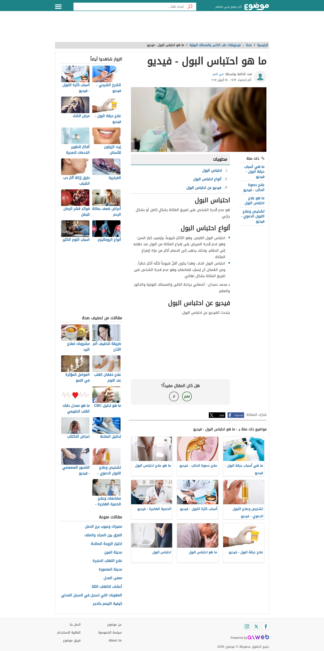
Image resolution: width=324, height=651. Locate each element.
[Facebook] (265, 626)
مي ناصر (218, 74)
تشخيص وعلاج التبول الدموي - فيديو (252, 216)
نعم (187, 396)
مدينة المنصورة (110, 569)
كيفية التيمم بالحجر (107, 604)
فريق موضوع (72, 640)
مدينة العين (113, 552)
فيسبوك (238, 415)
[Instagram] (247, 626)
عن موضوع (114, 625)
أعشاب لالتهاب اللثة (107, 587)
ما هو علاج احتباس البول (254, 200)
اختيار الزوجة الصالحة (106, 544)
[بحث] (190, 7)
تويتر (221, 415)
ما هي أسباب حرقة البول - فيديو (254, 171)
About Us (115, 640)
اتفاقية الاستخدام (69, 633)
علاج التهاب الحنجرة (107, 561)
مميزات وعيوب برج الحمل (103, 526)
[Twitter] (256, 626)
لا (174, 396)
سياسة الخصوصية (110, 633)
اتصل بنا (75, 625)
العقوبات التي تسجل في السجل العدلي (91, 595)
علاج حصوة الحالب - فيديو (253, 187)
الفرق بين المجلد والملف (103, 535)
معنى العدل (113, 578)
